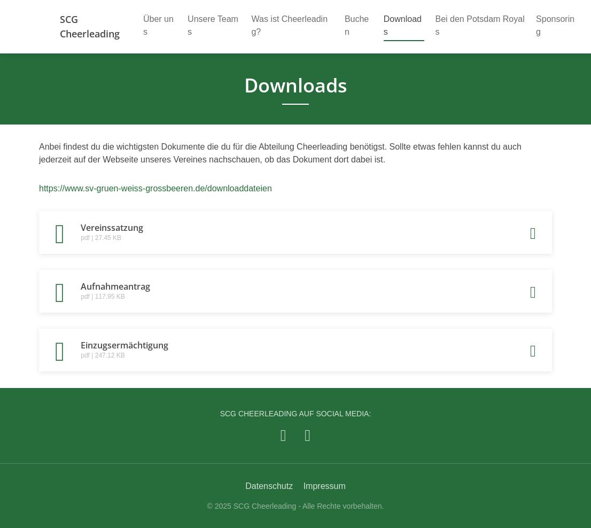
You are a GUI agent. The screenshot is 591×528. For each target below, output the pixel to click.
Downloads (403, 25)
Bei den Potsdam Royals (480, 25)
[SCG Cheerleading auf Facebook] (283, 435)
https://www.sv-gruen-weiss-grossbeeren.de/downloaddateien (155, 188)
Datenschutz (269, 486)
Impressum (325, 486)
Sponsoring (555, 25)
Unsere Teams (213, 25)
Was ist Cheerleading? (289, 25)
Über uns (158, 25)
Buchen (357, 25)
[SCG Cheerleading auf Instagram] (307, 435)
